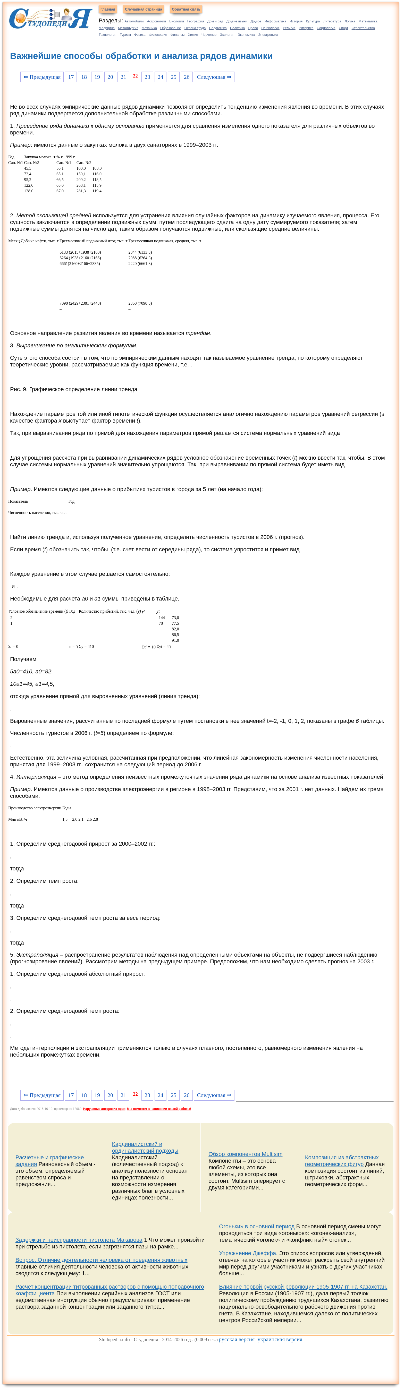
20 (110, 77)
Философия (158, 35)
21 (123, 77)
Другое (255, 21)
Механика (149, 28)
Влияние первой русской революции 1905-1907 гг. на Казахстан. (303, 1286)
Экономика (246, 35)
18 (84, 77)
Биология (176, 21)
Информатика (275, 21)
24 (160, 77)
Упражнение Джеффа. (248, 1253)
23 (147, 77)
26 (187, 77)
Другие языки (236, 21)
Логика (350, 21)
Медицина (107, 28)
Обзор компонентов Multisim (245, 1154)
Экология (227, 35)
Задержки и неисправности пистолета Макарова (78, 1240)
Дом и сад (215, 21)
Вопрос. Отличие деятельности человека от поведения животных (101, 1260)
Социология (326, 28)
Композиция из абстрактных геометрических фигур (342, 1160)
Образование (170, 28)
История (296, 21)
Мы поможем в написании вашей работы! (159, 1109)
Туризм (125, 35)
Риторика (306, 28)
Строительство (363, 28)
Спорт (343, 28)
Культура (313, 21)
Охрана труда (195, 28)
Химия (193, 35)
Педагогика (218, 28)
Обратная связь (186, 9)
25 (173, 77)
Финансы (178, 35)
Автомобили (134, 21)
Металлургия (128, 28)
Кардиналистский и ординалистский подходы (145, 1147)
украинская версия (280, 1339)
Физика (140, 35)
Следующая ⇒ (214, 77)
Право (253, 28)
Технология (107, 35)
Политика (237, 28)
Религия (289, 28)
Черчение (209, 35)
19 (97, 77)
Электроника (268, 35)
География (195, 21)
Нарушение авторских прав (104, 1109)
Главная (107, 9)
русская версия (237, 1339)
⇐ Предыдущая (42, 77)
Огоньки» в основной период (256, 1226)
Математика (368, 21)
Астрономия (156, 21)
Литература (332, 21)
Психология (270, 28)
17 (71, 77)
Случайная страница (143, 9)
